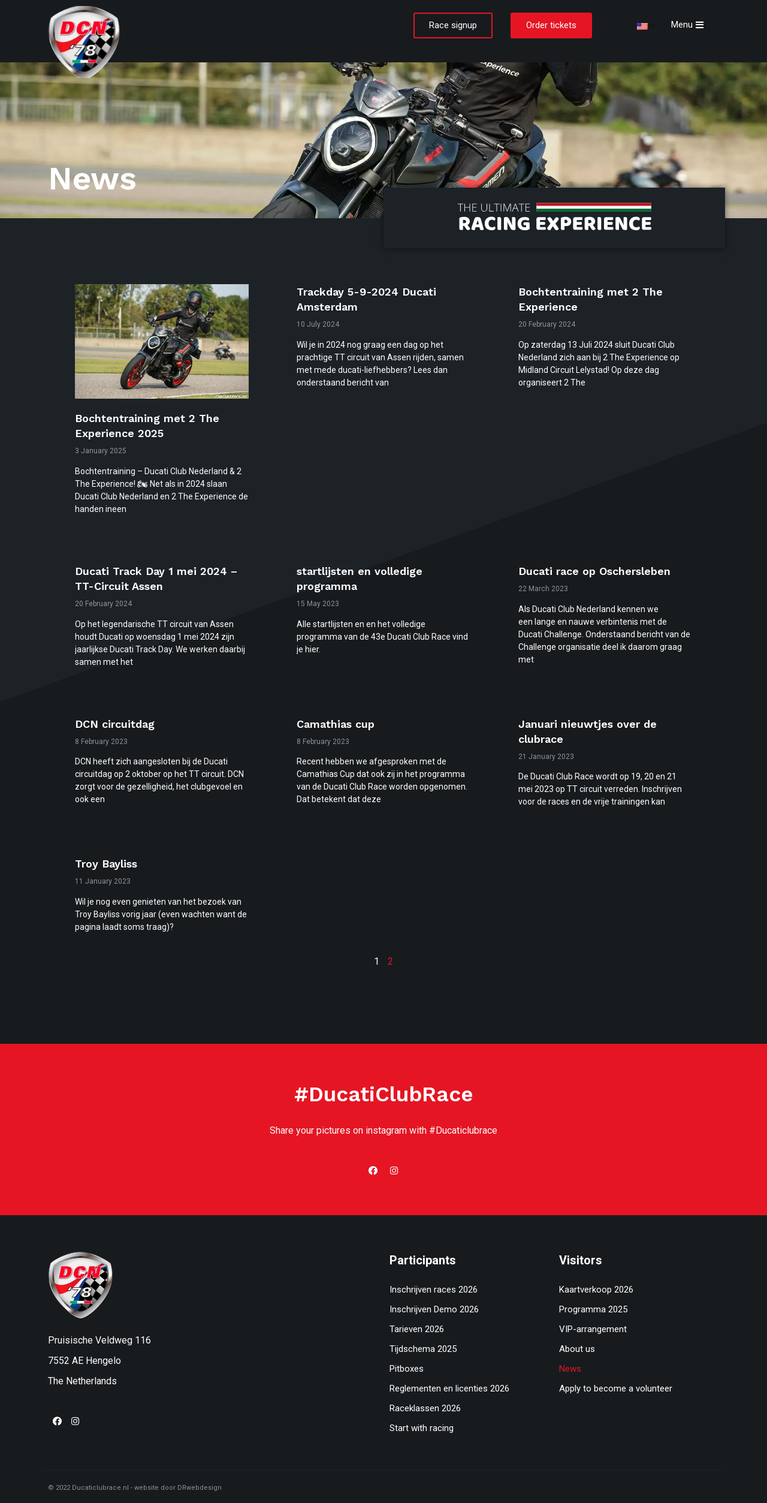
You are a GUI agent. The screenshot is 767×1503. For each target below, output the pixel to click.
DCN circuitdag (115, 724)
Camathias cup (336, 724)
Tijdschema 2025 (423, 1349)
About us (577, 1349)
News (570, 1368)
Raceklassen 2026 (425, 1408)
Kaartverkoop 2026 (596, 1289)
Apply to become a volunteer (615, 1388)
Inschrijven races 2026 (433, 1289)
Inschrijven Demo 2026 (434, 1309)
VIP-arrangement (593, 1329)
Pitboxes (406, 1368)
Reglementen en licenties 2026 (449, 1388)
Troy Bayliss (106, 863)
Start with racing (421, 1428)
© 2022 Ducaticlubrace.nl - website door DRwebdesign (135, 1488)
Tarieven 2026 (416, 1329)
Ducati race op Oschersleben (594, 571)
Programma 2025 (593, 1309)
